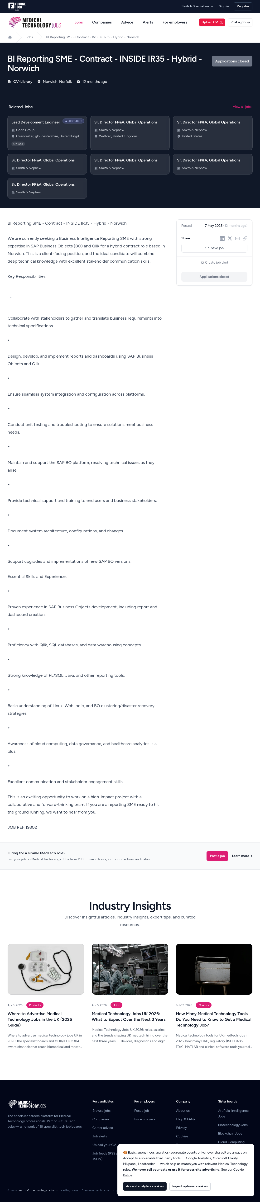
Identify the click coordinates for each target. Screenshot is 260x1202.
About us (183, 1111)
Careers (204, 1005)
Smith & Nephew (111, 130)
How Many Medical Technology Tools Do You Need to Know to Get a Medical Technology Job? (213, 1019)
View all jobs (242, 107)
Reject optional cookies (190, 1186)
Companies (102, 22)
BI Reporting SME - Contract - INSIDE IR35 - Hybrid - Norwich (92, 37)
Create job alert (214, 262)
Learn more (242, 856)
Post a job (240, 22)
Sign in (224, 6)
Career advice (102, 1128)
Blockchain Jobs (230, 1133)
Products (35, 1005)
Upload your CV (104, 1145)
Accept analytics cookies (145, 1186)
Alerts (148, 22)
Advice (127, 22)
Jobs (78, 22)
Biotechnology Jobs (233, 1125)
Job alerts (99, 1136)
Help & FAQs (185, 1119)
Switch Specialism (198, 6)
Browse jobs (101, 1111)
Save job (214, 248)
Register (243, 6)
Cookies (182, 1136)
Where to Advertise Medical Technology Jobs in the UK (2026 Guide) (40, 1019)
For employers (175, 22)
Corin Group (25, 130)
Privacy (181, 1128)
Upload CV (212, 22)
